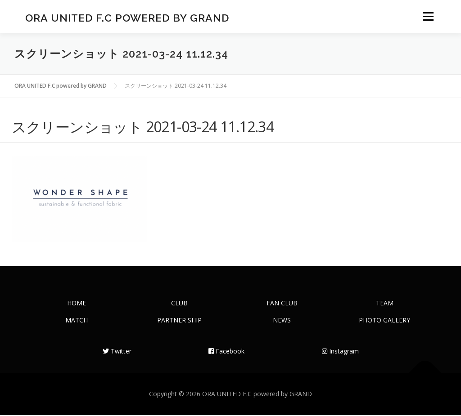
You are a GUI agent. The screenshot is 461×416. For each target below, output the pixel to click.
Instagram (340, 352)
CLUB (179, 304)
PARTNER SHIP (179, 321)
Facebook (226, 352)
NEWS (282, 321)
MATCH (76, 321)
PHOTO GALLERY (384, 321)
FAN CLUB (282, 304)
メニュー (428, 17)
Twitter (117, 352)
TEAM (384, 304)
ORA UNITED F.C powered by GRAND (127, 18)
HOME (76, 304)
